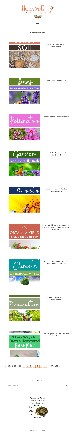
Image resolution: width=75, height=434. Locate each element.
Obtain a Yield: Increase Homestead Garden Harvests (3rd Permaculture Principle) (55, 227)
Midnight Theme (38, 431)
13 (45, 366)
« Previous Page (13, 366)
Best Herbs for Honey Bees (55, 80)
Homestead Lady (37, 11)
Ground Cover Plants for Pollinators (56, 117)
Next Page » (54, 366)
